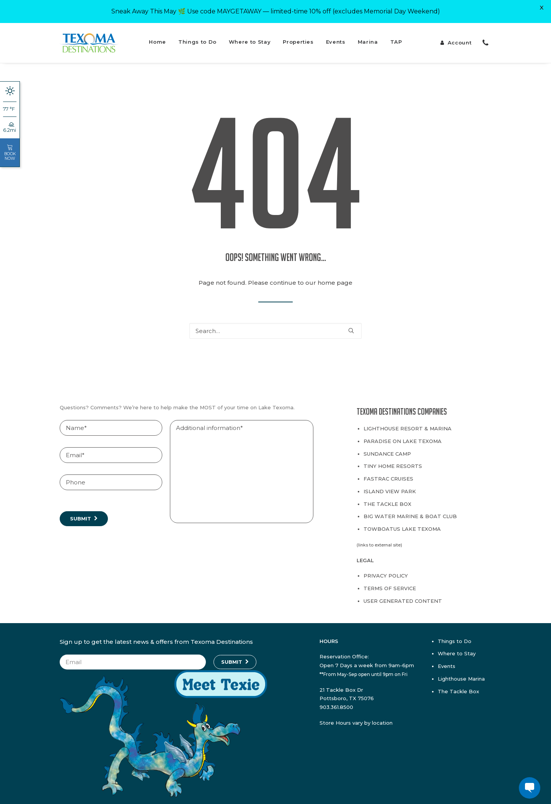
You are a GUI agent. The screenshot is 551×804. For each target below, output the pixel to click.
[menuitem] (157, 39)
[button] (351, 326)
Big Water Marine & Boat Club (410, 512)
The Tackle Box (387, 500)
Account (460, 38)
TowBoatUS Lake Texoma (402, 525)
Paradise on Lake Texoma (403, 437)
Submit (80, 514)
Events (336, 37)
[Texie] (163, 791)
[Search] (275, 327)
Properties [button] (298, 37)
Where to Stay (250, 37)
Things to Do (197, 37)
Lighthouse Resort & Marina (408, 424)
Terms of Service (390, 584)
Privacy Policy (386, 571)
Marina (368, 37)
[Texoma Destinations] (89, 38)
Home (157, 37)
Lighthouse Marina (461, 674)
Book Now (9, 152)
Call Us (484, 39)
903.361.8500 (336, 703)
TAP (396, 37)
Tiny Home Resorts (393, 462)
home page (335, 278)
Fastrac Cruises (388, 474)
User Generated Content (403, 597)
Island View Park (390, 487)
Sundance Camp (387, 449)
